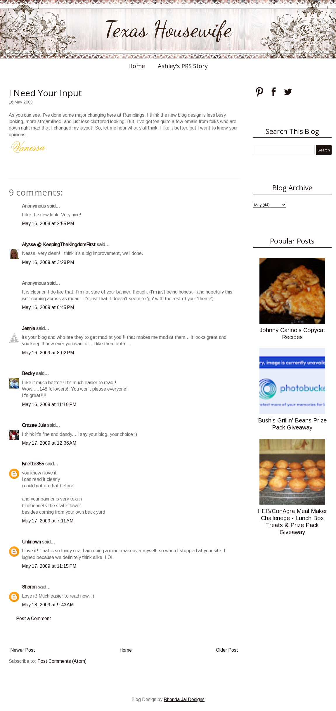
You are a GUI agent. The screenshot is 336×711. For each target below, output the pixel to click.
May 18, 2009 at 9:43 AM (48, 604)
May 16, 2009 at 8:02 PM (48, 352)
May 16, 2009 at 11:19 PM (49, 404)
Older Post (227, 650)
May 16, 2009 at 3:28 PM (48, 262)
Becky (28, 373)
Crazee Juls (34, 425)
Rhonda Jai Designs (184, 699)
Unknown (31, 541)
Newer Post (22, 650)
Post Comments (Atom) (61, 661)
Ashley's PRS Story (183, 66)
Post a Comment (33, 618)
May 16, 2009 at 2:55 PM (48, 223)
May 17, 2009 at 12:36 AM (49, 443)
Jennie (28, 328)
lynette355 (33, 463)
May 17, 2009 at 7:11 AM (47, 520)
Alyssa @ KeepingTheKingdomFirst (59, 244)
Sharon (29, 586)
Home (136, 66)
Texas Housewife (168, 29)
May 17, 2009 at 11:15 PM (49, 566)
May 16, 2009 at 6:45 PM (48, 307)
